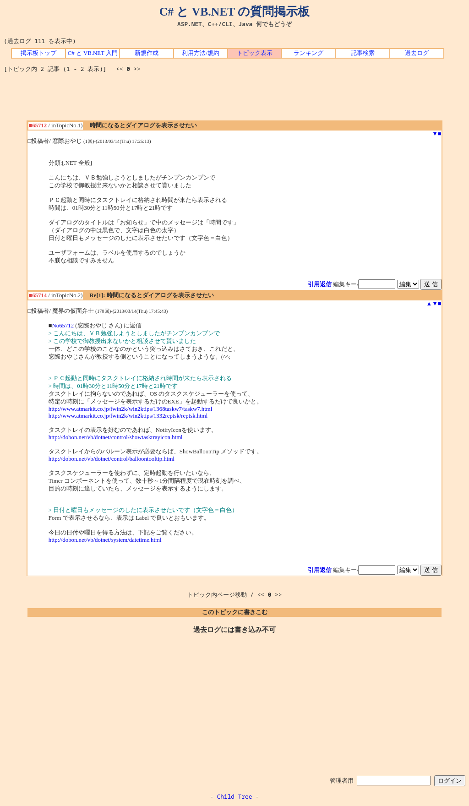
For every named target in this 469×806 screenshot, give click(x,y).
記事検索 (363, 53)
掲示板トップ (38, 53)
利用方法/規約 (200, 53)
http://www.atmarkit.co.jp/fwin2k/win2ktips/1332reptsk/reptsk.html (128, 416)
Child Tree (234, 796)
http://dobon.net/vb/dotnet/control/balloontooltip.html (112, 459)
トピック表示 (255, 53)
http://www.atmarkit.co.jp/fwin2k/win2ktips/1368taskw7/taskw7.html (130, 409)
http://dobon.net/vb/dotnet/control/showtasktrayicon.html (116, 437)
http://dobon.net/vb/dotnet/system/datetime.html (105, 540)
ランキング (308, 53)
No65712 (63, 325)
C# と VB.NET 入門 (93, 53)
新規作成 (146, 53)
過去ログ (417, 53)
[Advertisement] (234, 99)
